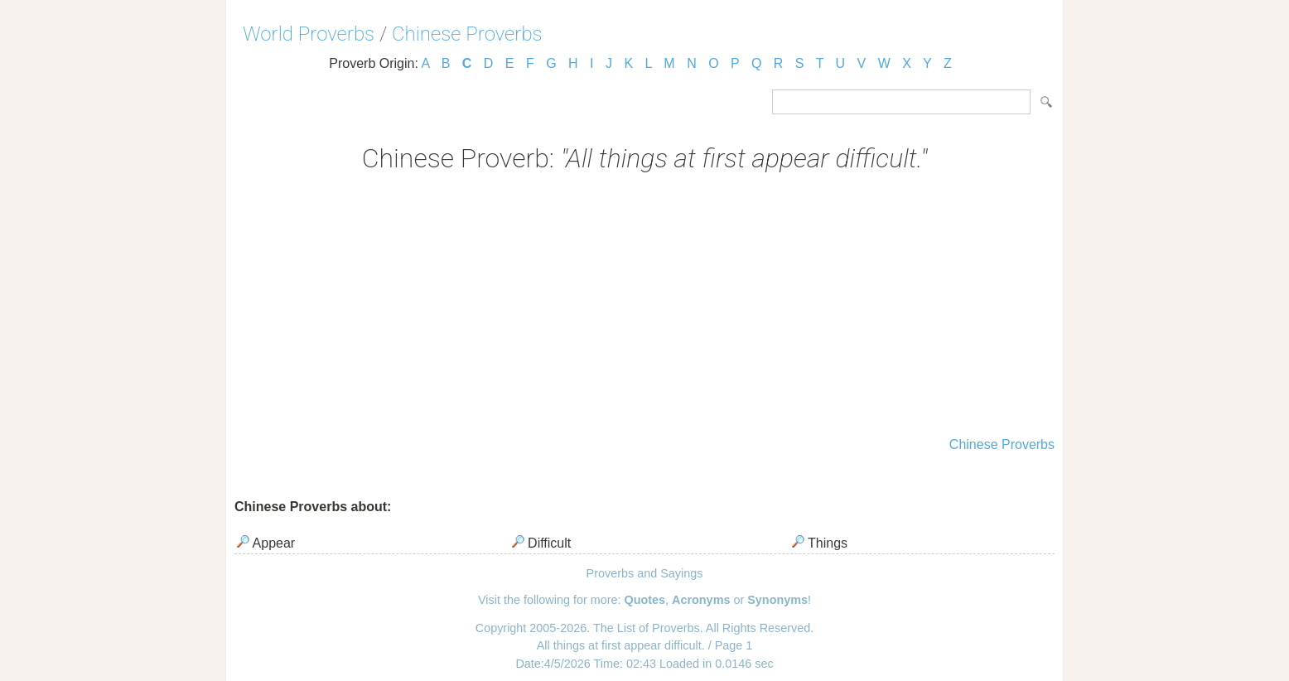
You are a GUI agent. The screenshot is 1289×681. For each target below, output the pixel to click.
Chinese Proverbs (467, 34)
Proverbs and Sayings (645, 573)
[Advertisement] (644, 307)
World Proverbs (308, 34)
